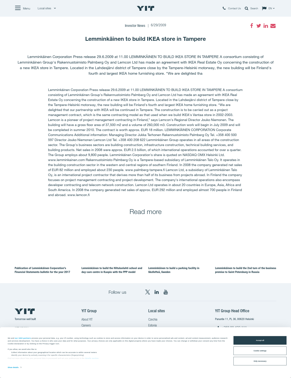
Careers (86, 325)
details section (92, 358)
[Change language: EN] (269, 8)
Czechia (152, 319)
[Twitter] (258, 26)
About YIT (87, 319)
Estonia (152, 325)
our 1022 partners (23, 338)
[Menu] (22, 8)
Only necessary (260, 361)
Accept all (260, 340)
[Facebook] (251, 26)
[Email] (272, 26)
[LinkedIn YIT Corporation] (157, 292)
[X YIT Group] (148, 292)
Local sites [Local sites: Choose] (47, 8)
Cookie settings (260, 351)
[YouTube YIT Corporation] (166, 292)
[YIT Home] (145, 8)
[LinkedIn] (265, 26)
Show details (13, 367)
